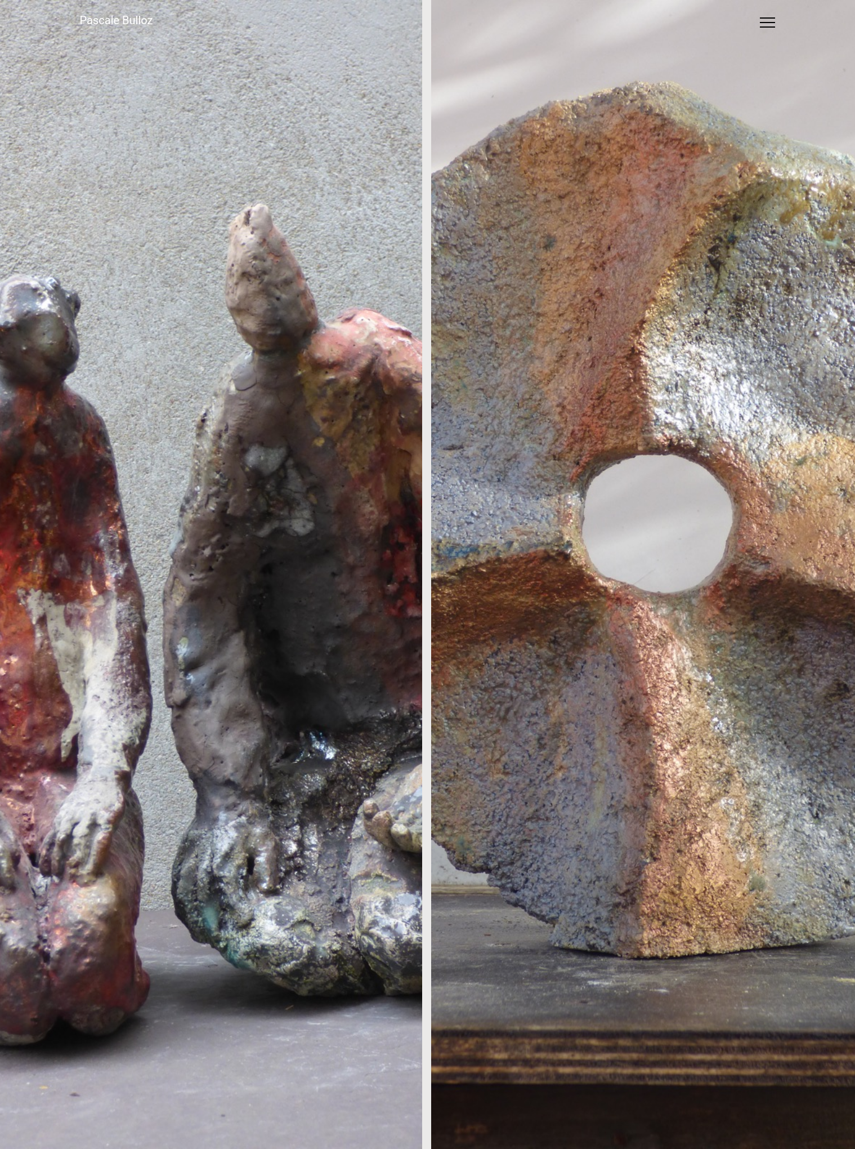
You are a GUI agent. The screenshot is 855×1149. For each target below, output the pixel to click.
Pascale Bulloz (116, 20)
